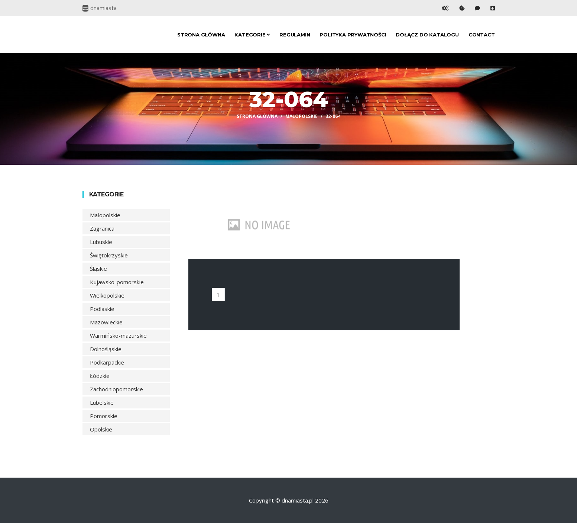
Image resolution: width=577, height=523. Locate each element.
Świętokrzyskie (109, 255)
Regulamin (294, 35)
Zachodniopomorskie (116, 389)
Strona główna (201, 35)
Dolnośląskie (105, 349)
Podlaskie (102, 308)
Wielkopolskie (107, 295)
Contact (482, 35)
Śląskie (98, 268)
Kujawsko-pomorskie (117, 282)
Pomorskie (103, 416)
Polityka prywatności (353, 35)
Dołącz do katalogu (427, 35)
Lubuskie (101, 242)
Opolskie (101, 429)
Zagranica (102, 228)
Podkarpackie (107, 362)
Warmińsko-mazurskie (118, 335)
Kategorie (252, 35)
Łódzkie (100, 375)
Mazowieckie (106, 322)
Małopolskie (301, 116)
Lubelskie (102, 402)
